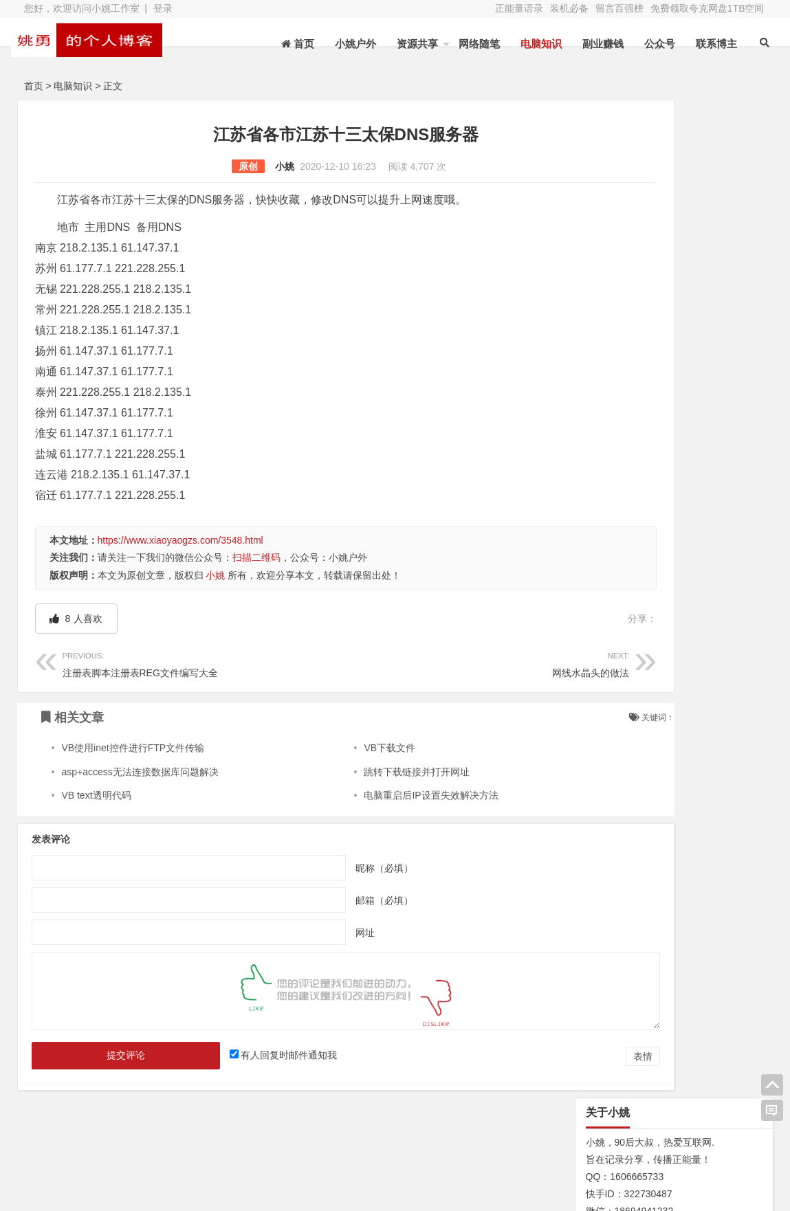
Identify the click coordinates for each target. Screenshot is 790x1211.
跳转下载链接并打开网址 (365, 771)
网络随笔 (471, 43)
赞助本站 (299, 1167)
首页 (33, 85)
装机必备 (569, 8)
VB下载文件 (338, 747)
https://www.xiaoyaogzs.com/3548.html (180, 540)
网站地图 (80, 1167)
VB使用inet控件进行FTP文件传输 (132, 747)
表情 (535, 1056)
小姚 (231, 166)
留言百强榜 (619, 8)
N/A (584, 679)
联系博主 (708, 43)
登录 (163, 8)
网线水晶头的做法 (407, 662)
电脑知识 (532, 43)
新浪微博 (408, 1148)
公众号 (651, 43)
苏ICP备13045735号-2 (283, 1192)
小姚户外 (347, 43)
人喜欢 (76, 618)
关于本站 (80, 1148)
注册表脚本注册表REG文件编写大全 (177, 662)
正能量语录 (519, 8)
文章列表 (299, 1148)
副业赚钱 (594, 43)
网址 (310, 932)
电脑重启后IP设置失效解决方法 (379, 795)
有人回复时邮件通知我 (256, 1054)
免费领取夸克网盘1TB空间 (707, 8)
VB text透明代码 (96, 795)
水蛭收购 (190, 1148)
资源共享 (409, 43)
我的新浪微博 (697, 1183)
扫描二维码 (256, 557)
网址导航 (697, 1145)
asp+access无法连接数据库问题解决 (139, 771)
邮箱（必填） (330, 900)
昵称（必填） (330, 868)
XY (213, 1192)
